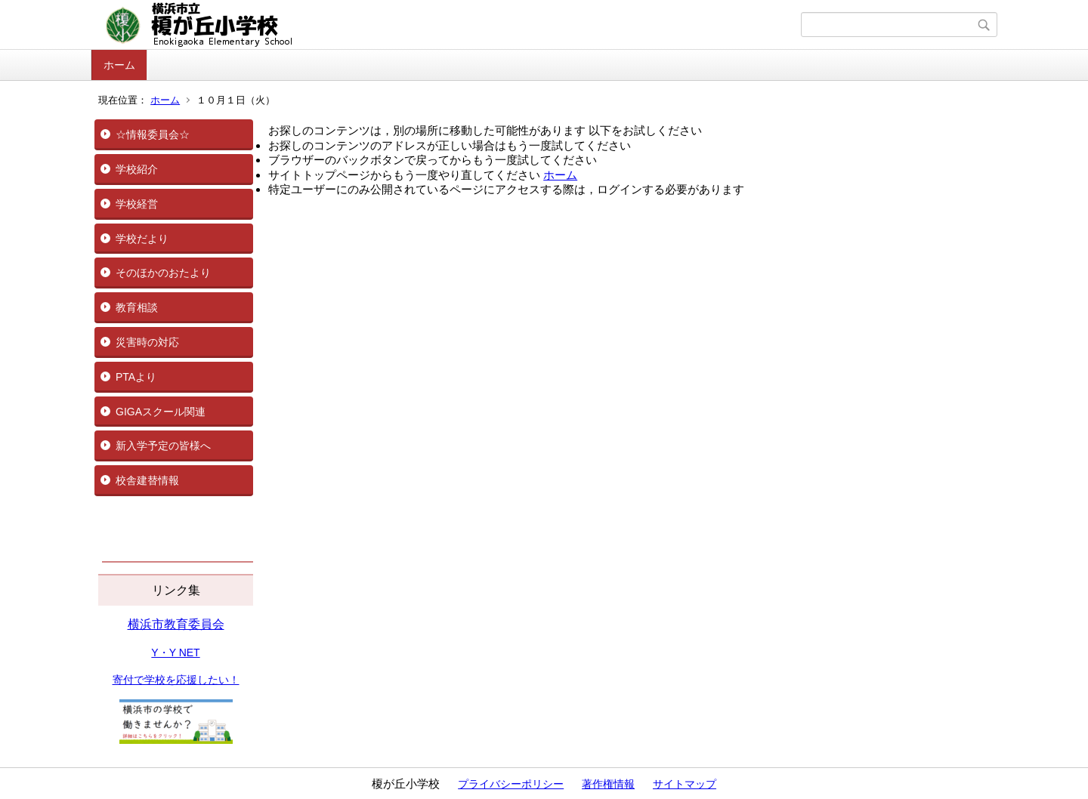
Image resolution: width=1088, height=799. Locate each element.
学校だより (142, 239)
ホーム (119, 65)
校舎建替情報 (147, 480)
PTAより (136, 377)
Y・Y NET (175, 652)
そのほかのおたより (163, 273)
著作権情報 (608, 784)
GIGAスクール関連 (161, 412)
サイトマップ (684, 784)
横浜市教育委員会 (176, 624)
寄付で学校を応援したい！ (176, 680)
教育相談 (137, 307)
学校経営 (137, 204)
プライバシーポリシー (511, 784)
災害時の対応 (147, 342)
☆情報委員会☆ (153, 134)
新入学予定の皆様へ (163, 446)
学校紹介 (137, 169)
